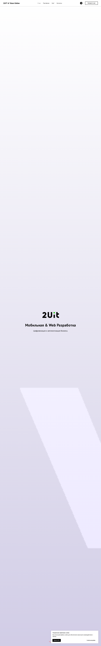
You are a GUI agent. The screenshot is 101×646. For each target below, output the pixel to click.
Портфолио (46, 3)
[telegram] (81, 3)
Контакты (59, 3)
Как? (53, 3)
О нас (39, 3)
